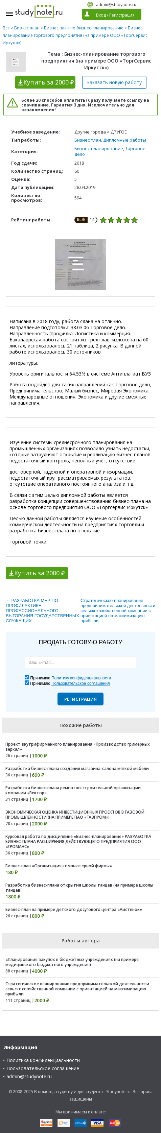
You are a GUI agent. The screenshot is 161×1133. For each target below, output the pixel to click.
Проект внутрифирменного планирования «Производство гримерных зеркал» (77, 746)
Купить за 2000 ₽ (39, 573)
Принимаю (70, 678)
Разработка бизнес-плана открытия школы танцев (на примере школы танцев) (79, 887)
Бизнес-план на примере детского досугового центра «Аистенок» (73, 909)
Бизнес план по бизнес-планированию (83, 28)
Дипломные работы (124, 140)
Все (6, 28)
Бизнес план (27, 28)
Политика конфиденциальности (43, 1060)
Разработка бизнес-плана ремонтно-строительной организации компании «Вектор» (73, 790)
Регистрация (80, 699)
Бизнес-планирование (98, 148)
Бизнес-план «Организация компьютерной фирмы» (58, 866)
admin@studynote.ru (116, 4)
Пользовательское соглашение (42, 1068)
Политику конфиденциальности (81, 678)
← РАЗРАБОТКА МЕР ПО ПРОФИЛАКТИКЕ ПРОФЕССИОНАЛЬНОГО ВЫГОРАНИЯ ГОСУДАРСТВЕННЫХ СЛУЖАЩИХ (42, 610)
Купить (48, 82)
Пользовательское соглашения (80, 683)
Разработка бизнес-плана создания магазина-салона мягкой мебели (77, 768)
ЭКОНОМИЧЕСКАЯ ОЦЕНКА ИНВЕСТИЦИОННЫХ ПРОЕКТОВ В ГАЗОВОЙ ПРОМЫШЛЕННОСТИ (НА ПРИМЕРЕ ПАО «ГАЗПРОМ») (74, 814)
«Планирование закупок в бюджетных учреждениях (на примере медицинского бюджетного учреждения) (72, 962)
